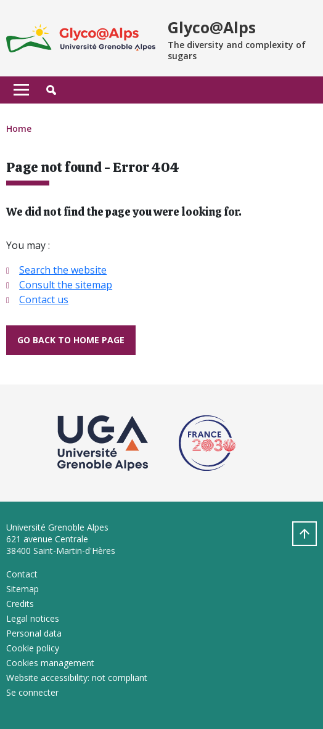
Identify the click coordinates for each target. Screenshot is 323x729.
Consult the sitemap (65, 284)
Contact (22, 574)
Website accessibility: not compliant (76, 677)
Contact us (43, 299)
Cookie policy (32, 648)
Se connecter (32, 692)
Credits (20, 603)
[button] (51, 90)
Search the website (63, 270)
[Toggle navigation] (21, 90)
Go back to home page (71, 340)
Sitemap (22, 589)
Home (18, 128)
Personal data (34, 633)
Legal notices (32, 618)
